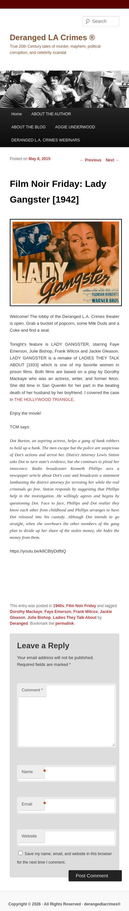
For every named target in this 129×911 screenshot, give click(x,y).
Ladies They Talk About (74, 617)
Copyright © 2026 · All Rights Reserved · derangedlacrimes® (64, 904)
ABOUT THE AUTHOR (51, 114)
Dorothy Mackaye (26, 611)
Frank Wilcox (85, 611)
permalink (64, 623)
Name (33, 772)
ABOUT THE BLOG (28, 127)
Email (33, 804)
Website (29, 836)
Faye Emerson (57, 611)
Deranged (19, 623)
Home (16, 114)
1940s (58, 606)
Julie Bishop (39, 617)
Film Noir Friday (81, 606)
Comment (32, 689)
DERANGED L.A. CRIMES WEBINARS (45, 140)
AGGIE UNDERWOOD (75, 127)
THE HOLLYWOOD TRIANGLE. (44, 399)
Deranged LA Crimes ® (52, 37)
